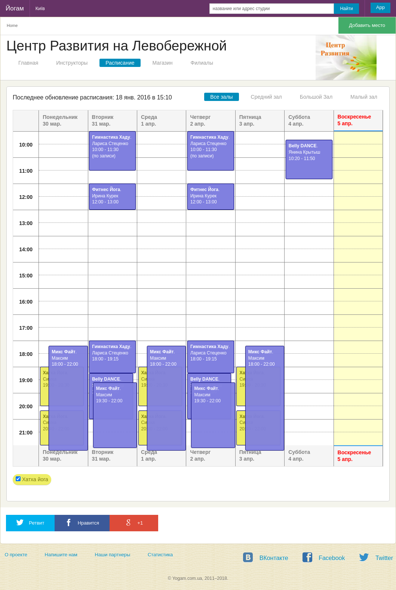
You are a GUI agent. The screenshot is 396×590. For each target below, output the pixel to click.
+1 (134, 522)
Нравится (82, 522)
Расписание (119, 63)
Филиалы (202, 63)
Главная (28, 63)
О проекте (15, 554)
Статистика (160, 554)
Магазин (163, 63)
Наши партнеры (113, 554)
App (380, 7)
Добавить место (367, 25)
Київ (40, 8)
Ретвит (30, 522)
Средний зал (266, 97)
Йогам (15, 8)
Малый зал (363, 97)
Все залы (221, 97)
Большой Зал (316, 97)
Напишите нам (61, 554)
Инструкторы (72, 63)
